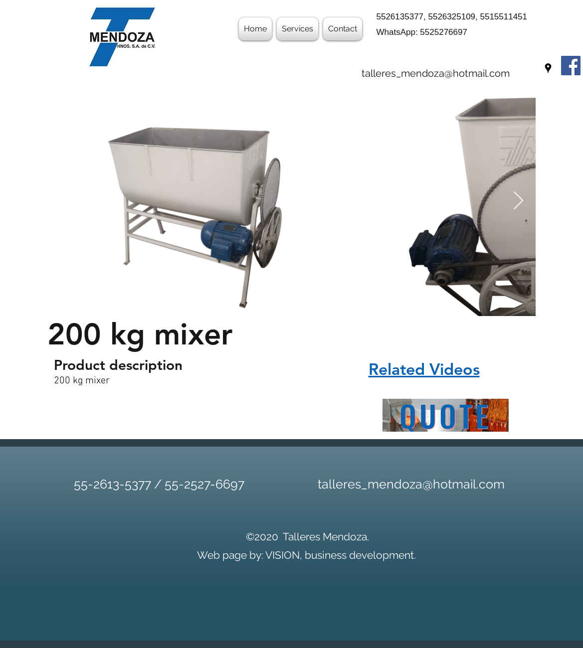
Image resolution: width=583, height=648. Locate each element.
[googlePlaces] (548, 68)
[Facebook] (571, 65)
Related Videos (424, 369)
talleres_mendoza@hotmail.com (436, 73)
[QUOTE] (446, 415)
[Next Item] (518, 201)
